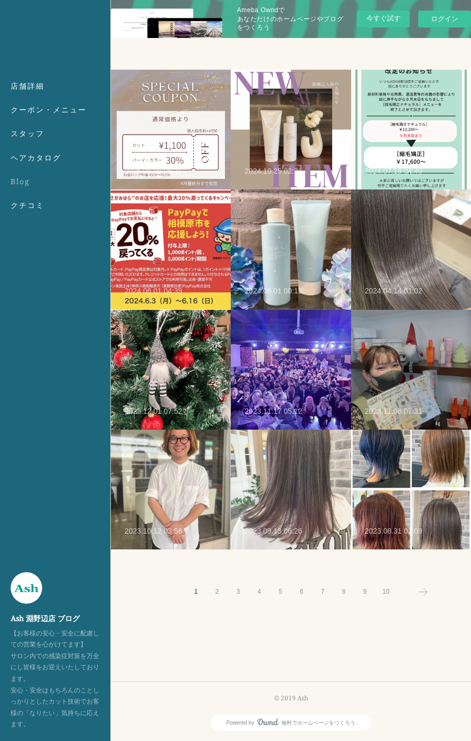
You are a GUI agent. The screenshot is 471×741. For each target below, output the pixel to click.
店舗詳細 (27, 86)
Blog (20, 181)
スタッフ (27, 133)
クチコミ (27, 205)
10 (385, 591)
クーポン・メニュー (49, 109)
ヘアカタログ (36, 158)
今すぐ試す (383, 18)
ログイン (444, 19)
